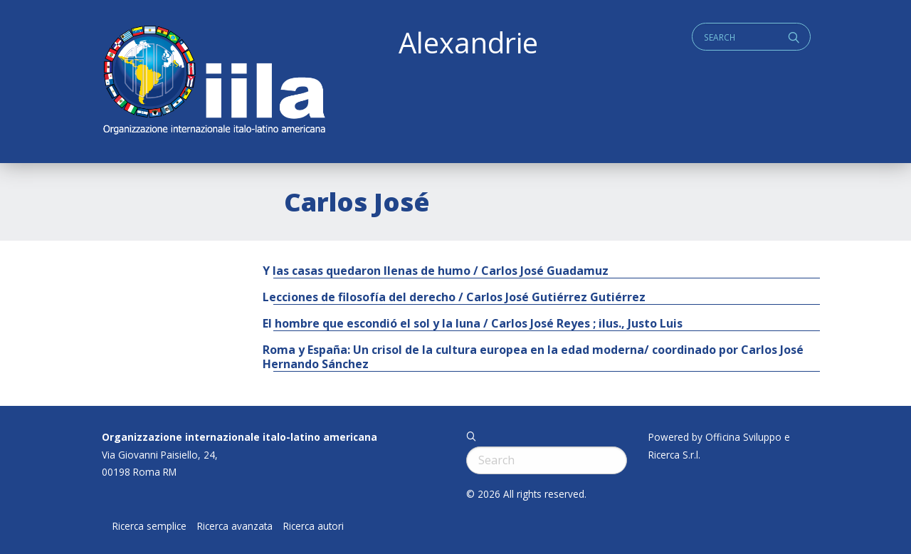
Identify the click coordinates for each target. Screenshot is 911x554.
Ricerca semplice (149, 526)
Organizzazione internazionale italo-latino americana (239, 437)
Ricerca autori (313, 526)
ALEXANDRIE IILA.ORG (213, 81)
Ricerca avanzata (235, 526)
